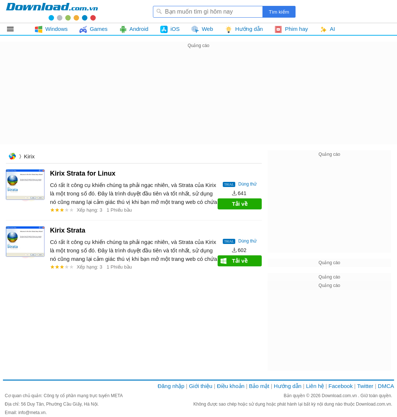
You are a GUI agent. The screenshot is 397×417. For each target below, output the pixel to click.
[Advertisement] (198, 101)
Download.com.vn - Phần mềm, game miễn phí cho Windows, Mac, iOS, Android (52, 11)
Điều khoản (230, 386)
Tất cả (14, 29)
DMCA (386, 386)
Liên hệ (315, 386)
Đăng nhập (171, 386)
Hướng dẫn (287, 386)
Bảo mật (259, 386)
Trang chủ (12, 157)
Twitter (365, 386)
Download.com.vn (340, 395)
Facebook (341, 386)
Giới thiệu (200, 386)
